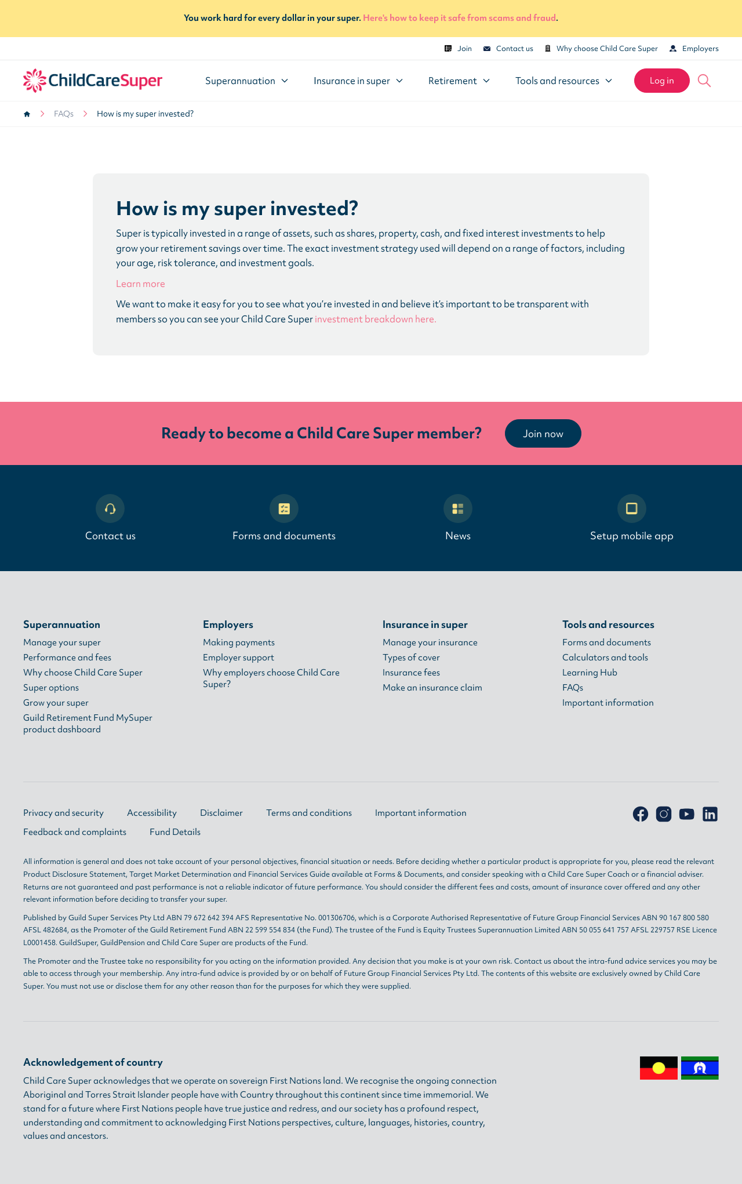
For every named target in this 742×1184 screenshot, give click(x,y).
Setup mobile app (632, 518)
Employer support (238, 657)
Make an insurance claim (432, 687)
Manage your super (62, 642)
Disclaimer (221, 813)
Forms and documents (284, 518)
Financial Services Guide (289, 874)
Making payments (239, 642)
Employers (694, 48)
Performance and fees (67, 657)
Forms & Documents (408, 874)
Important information (608, 703)
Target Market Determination (180, 874)
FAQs (64, 113)
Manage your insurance (430, 642)
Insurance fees (411, 672)
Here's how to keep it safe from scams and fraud (459, 18)
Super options (51, 687)
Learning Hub (589, 672)
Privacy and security (63, 813)
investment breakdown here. (376, 319)
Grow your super (56, 703)
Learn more (140, 283)
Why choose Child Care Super (601, 48)
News (457, 518)
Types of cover (411, 657)
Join (458, 48)
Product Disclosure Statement (74, 874)
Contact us (508, 48)
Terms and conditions (309, 813)
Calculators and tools (605, 657)
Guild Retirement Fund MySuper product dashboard (87, 723)
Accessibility (152, 813)
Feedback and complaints (74, 832)
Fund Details (175, 832)
